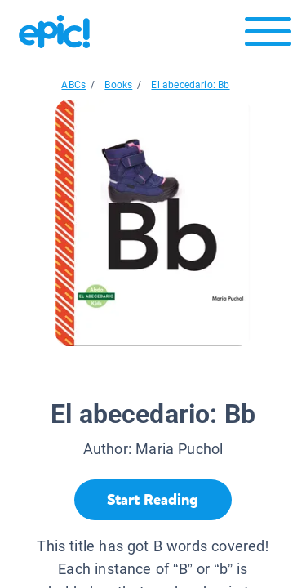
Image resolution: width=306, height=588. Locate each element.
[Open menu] (268, 35)
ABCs (73, 85)
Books (118, 85)
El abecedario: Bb (190, 85)
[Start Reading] (153, 499)
